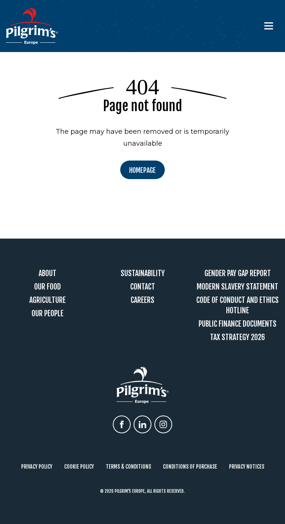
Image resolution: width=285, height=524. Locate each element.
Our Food (47, 286)
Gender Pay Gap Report (237, 273)
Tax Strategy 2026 (237, 337)
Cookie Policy (79, 466)
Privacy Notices (246, 466)
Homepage (142, 170)
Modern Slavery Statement (237, 286)
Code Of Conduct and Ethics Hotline (237, 305)
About (47, 273)
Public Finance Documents (237, 324)
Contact (142, 286)
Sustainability (143, 273)
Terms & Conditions (128, 466)
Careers (142, 300)
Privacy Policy (36, 466)
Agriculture (47, 300)
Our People (47, 313)
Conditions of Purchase (190, 466)
